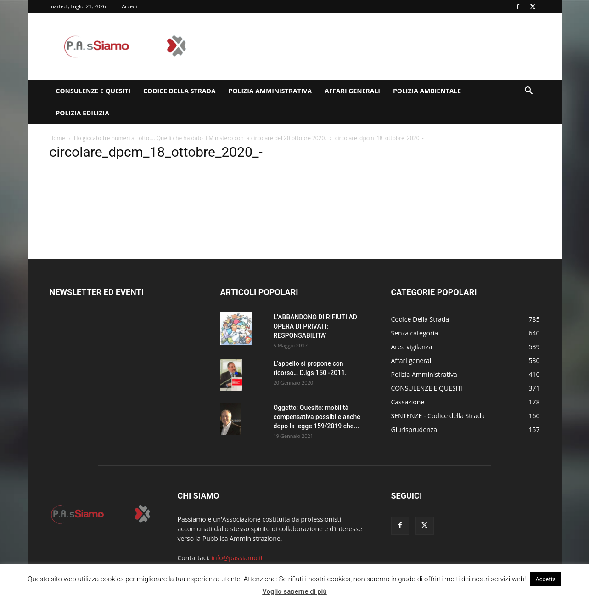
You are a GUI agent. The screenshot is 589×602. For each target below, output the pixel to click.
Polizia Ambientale (427, 90)
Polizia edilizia (82, 112)
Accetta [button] (545, 579)
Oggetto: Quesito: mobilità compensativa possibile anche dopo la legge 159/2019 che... (317, 417)
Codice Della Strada (179, 90)
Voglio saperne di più (294, 591)
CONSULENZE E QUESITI (93, 90)
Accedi (129, 6)
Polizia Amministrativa (270, 90)
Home (57, 138)
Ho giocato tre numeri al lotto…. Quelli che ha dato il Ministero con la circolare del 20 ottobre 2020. (200, 138)
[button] (529, 91)
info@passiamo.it (237, 557)
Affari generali (352, 90)
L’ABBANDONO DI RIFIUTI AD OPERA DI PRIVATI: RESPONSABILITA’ (315, 326)
